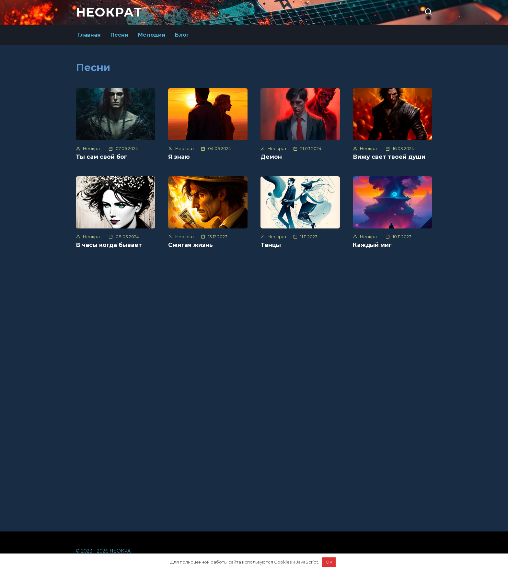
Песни (119, 35)
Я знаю (179, 156)
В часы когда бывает (109, 244)
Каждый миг (372, 244)
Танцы (270, 244)
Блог (182, 35)
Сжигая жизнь (190, 244)
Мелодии (151, 35)
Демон (271, 156)
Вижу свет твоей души (389, 156)
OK (329, 562)
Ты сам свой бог (101, 156)
